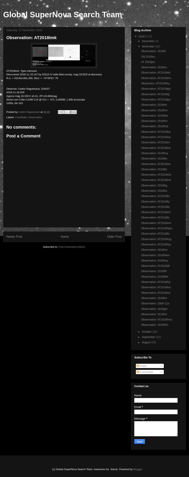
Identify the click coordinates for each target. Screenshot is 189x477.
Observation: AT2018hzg (156, 239)
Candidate (21, 117)
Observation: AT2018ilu (155, 196)
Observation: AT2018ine (155, 164)
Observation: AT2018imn (156, 78)
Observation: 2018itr (153, 51)
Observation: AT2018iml (155, 212)
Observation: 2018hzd (154, 126)
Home (65, 236)
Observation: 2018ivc (154, 67)
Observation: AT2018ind (155, 147)
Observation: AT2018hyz (156, 244)
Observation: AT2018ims (156, 179)
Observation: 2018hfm (154, 276)
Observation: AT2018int (155, 142)
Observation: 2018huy (154, 153)
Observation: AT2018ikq (155, 131)
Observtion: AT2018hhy (155, 83)
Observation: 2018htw (154, 115)
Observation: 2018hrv (154, 120)
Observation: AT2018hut (156, 287)
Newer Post (14, 236)
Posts (142, 365)
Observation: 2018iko (154, 158)
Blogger (137, 469)
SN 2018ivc (148, 56)
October (147, 331)
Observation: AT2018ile (155, 206)
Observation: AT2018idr (155, 265)
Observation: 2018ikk (154, 169)
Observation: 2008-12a (155, 303)
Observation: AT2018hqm (156, 228)
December (148, 41)
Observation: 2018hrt (154, 104)
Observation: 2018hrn (154, 110)
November (148, 46)
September (149, 337)
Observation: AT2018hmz (156, 319)
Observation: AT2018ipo (155, 99)
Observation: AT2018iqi (155, 94)
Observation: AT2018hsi (155, 282)
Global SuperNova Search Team (62, 14)
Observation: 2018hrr (154, 298)
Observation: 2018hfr (154, 271)
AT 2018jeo (148, 62)
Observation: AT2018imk (156, 174)
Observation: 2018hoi (154, 249)
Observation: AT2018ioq (155, 137)
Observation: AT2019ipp (155, 88)
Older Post (114, 236)
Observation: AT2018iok (155, 72)
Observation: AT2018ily (155, 201)
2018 (142, 36)
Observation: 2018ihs (154, 190)
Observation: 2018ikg (154, 185)
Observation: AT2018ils (155, 217)
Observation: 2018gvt (154, 308)
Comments (145, 372)
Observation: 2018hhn (154, 324)
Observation (35, 117)
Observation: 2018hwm (155, 255)
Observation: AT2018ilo (155, 233)
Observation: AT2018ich (155, 292)
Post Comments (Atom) (71, 246)
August (146, 342)
